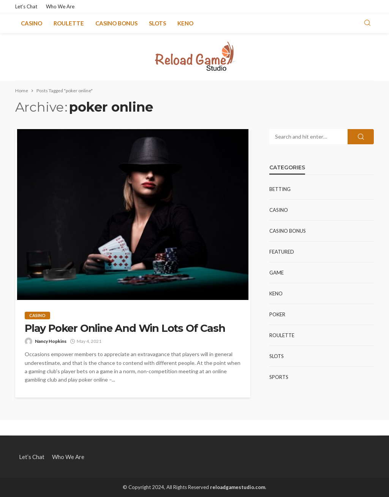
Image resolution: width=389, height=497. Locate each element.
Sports (278, 377)
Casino (31, 23)
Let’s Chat (26, 6)
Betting (280, 189)
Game (276, 273)
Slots (157, 23)
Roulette (69, 23)
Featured (281, 252)
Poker (277, 314)
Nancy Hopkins (50, 341)
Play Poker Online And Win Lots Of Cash (125, 328)
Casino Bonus (116, 23)
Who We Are (60, 6)
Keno (185, 23)
